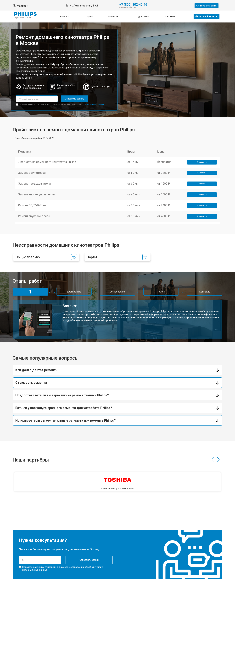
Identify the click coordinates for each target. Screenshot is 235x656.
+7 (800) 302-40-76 (133, 4)
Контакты (170, 16)
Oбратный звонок (206, 16)
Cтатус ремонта (206, 5)
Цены (90, 16)
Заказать (202, 162)
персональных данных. (94, 104)
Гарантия (113, 16)
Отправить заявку (74, 98)
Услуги (63, 16)
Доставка (143, 16)
